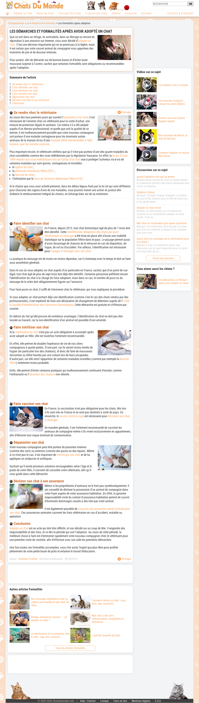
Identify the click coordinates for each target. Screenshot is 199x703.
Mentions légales (141, 700)
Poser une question (163, 258)
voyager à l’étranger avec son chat (71, 251)
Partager (124, 112)
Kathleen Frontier (28, 558)
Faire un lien (120, 700)
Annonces (131, 13)
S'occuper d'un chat (69, 13)
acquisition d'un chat (75, 117)
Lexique (104, 700)
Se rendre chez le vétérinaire (27, 84)
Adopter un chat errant (149, 207)
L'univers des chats (96, 13)
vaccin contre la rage (71, 416)
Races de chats (45, 13)
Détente (116, 13)
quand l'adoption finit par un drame (156, 176)
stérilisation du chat (26, 332)
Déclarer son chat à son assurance (30, 100)
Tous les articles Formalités (70, 648)
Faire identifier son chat (25, 87)
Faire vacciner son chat (24, 93)
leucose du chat (24, 174)
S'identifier (187, 13)
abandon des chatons (42, 374)
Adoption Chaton (146, 192)
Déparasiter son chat (23, 96)
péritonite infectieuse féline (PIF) (34, 171)
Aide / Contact (88, 700)
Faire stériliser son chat (25, 90)
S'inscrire (172, 13)
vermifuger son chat (68, 454)
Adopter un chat (23, 13)
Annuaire (146, 13)
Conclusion (18, 103)
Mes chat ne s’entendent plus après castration (162, 223)
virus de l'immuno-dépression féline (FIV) (58, 178)
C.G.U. (158, 700)
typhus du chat (24, 167)
